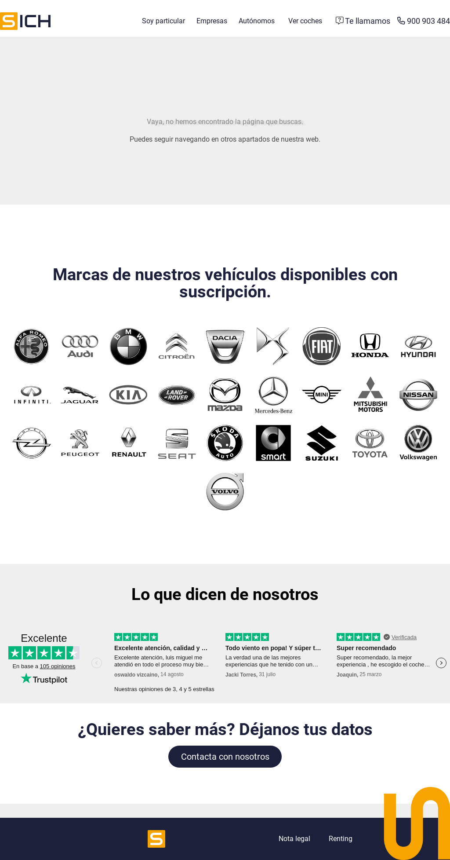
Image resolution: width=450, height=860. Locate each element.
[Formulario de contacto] (363, 21)
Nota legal (294, 838)
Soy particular (163, 21)
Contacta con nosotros (225, 756)
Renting (340, 838)
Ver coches (305, 21)
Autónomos (257, 21)
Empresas (211, 21)
